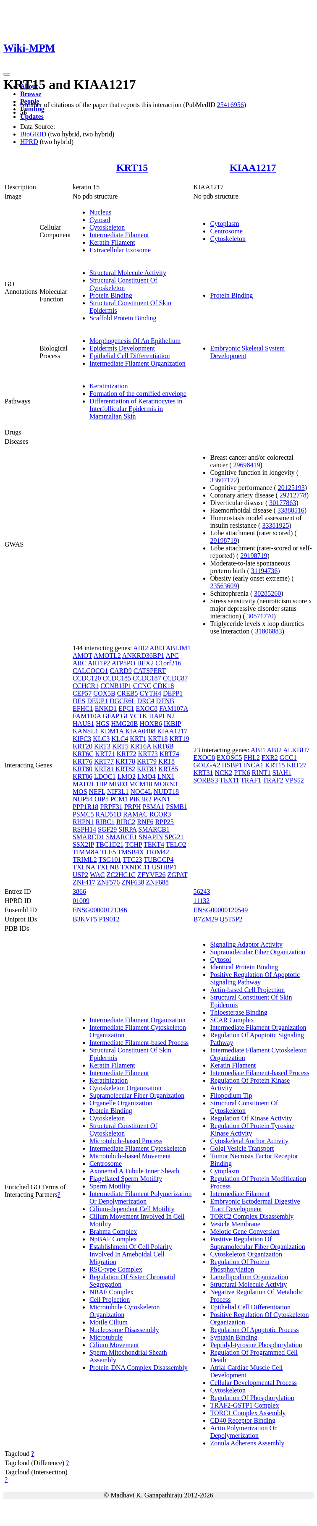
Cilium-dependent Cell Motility (132, 1208)
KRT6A (140, 746)
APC (171, 655)
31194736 (264, 570)
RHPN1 (83, 821)
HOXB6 (150, 723)
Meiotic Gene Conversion (244, 1231)
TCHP (133, 844)
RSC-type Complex (115, 1269)
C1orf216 (168, 663)
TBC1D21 (110, 844)
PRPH (132, 806)
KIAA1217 (253, 167)
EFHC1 (83, 708)
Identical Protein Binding (244, 967)
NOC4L (141, 791)
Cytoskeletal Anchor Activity (249, 1140)
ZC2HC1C (121, 874)
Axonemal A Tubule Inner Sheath (134, 1171)
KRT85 (168, 768)
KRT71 (105, 753)
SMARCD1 (89, 836)
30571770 (260, 616)
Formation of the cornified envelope (137, 393)
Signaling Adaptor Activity (246, 944)
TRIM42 (157, 852)
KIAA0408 (140, 731)
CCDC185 (116, 678)
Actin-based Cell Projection (247, 989)
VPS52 (294, 780)
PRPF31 (111, 806)
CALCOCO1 (90, 670)
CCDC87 (175, 678)
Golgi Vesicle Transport (242, 1148)
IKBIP (172, 723)
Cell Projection (109, 1299)
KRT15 (132, 167)
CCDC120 (87, 678)
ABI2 (140, 648)
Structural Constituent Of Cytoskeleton (123, 284)
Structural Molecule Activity (127, 272)
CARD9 (120, 670)
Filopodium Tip (231, 1095)
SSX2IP (83, 844)
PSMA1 (154, 806)
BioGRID (33, 134)
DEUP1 (97, 700)
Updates (32, 116)
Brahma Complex (113, 1231)
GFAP (110, 716)
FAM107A (173, 708)
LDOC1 (105, 776)
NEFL (97, 791)
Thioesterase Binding (238, 1012)
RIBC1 (105, 821)
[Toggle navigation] (6, 74)
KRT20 (82, 746)
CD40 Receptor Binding (242, 1420)
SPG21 (174, 836)
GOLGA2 (206, 765)
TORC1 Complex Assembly (248, 1412)
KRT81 (104, 768)
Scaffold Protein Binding (123, 318)
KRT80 (82, 768)
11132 (201, 900)
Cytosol (99, 219)
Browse (30, 93)
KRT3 (102, 746)
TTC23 (132, 859)
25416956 (230, 104)
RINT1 (261, 772)
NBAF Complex (111, 1292)
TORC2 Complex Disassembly (251, 1216)
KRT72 (126, 753)
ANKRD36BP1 (143, 655)
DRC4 (146, 700)
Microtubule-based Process (125, 1140)
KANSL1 (85, 731)
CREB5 (127, 693)
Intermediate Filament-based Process (139, 1042)
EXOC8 (147, 708)
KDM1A (111, 731)
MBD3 (118, 784)
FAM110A (87, 716)
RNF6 (145, 821)
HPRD (29, 141)
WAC (97, 874)
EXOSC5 (229, 757)
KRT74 (169, 753)
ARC (79, 663)
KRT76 (82, 761)
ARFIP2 (99, 663)
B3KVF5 (85, 919)
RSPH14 (84, 829)
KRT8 (166, 761)
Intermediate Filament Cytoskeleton (137, 1148)
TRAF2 (273, 780)
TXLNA (84, 867)
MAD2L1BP (90, 784)
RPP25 (164, 821)
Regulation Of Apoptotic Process (254, 1329)
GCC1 (288, 757)
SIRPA (127, 829)
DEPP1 (173, 693)
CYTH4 (150, 693)
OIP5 (101, 799)
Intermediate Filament (119, 234)
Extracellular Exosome (120, 250)
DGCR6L (123, 700)
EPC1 (126, 708)
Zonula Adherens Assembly (247, 1443)
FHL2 (251, 757)
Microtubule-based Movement (130, 1156)
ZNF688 (157, 882)
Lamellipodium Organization (249, 1276)
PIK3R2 (140, 799)
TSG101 (109, 859)
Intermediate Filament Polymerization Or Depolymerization (140, 1197)
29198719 (223, 540)
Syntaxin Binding (233, 1337)
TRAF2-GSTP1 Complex (244, 1405)
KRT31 (203, 772)
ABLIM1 (178, 648)
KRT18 (158, 738)
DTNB (165, 700)
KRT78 (125, 761)
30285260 (267, 593)
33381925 (275, 525)
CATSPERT (150, 670)
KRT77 (104, 761)
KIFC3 (82, 738)
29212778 (293, 495)
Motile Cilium (108, 1322)
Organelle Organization (120, 1103)
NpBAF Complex (113, 1239)
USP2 (80, 874)
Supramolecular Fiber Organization (136, 1095)
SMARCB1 (154, 829)
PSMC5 (83, 814)
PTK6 (242, 772)
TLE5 (108, 852)
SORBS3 (205, 780)
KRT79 (147, 761)
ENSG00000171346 (100, 910)
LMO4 (146, 776)
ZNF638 (132, 882)
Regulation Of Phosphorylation (252, 1397)
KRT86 (82, 776)
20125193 (291, 487)
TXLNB (108, 867)
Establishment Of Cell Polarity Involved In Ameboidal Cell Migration (130, 1254)
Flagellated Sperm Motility (125, 1178)
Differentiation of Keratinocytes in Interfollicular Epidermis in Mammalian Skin (135, 409)
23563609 (223, 585)
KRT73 (148, 753)
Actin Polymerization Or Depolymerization (243, 1431)
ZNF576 (108, 882)
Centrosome (226, 231)
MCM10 (140, 784)
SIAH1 (281, 772)
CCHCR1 (86, 685)
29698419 (246, 465)
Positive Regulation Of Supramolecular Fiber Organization (257, 1242)
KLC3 (101, 738)
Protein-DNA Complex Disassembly (138, 1367)
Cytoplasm (224, 223)
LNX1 (166, 776)
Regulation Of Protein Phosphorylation (239, 1265)
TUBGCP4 (158, 859)
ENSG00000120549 (220, 910)
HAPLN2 (162, 716)
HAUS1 (83, 723)
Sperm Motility (110, 1186)
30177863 (282, 502)
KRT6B (163, 746)
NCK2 (223, 772)
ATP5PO (123, 663)
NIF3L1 (118, 791)
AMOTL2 (107, 655)
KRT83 (147, 768)
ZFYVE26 (151, 874)
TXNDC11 (135, 867)
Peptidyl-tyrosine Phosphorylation (256, 1344)
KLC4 (119, 738)
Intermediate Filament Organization (137, 363)
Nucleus (100, 212)
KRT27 (297, 765)
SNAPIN (151, 836)
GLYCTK (134, 716)
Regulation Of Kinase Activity (251, 1118)
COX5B (104, 693)
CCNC (142, 685)
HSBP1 (232, 765)
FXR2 (270, 757)
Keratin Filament (112, 242)
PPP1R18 (85, 806)
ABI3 (157, 648)
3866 (79, 891)
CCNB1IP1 (115, 685)
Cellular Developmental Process (253, 1382)
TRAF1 (251, 780)
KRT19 (179, 738)
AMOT (82, 655)
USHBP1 (164, 867)
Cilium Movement (114, 1344)
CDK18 (163, 685)
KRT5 (120, 746)
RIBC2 (125, 821)
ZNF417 (84, 882)
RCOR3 (160, 814)
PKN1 (161, 799)
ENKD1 (106, 708)
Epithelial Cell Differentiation (129, 355)
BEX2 (145, 663)
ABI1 (258, 750)
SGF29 (107, 829)
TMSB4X (131, 852)
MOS (80, 791)
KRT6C (83, 753)
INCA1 (253, 765)
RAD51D (108, 814)
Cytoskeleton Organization (125, 1087)
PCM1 (119, 799)
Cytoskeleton (107, 227)
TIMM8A (86, 852)
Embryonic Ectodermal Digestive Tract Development (255, 1205)
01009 (81, 900)
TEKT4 (154, 844)
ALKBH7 (296, 750)
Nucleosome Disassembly (124, 1329)
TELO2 (176, 844)
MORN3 (166, 784)
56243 (201, 891)
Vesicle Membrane (235, 1224)
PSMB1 (176, 806)
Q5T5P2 (231, 919)
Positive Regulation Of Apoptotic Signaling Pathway (255, 978)
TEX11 (229, 780)
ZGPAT (177, 874)
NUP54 (83, 799)
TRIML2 (85, 859)
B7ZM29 (205, 919)
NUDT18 (166, 791)
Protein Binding (110, 295)
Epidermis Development (122, 348)
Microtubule (106, 1337)
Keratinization (108, 386)
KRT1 (138, 738)
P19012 (109, 919)
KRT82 (125, 768)
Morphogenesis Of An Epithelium (135, 340)
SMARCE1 (121, 836)
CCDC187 (147, 678)
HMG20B (124, 723)
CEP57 (82, 693)
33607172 (223, 480)
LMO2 (127, 776)
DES (79, 700)
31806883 (268, 631)
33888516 (291, 510)
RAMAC (135, 814)
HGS (102, 723)
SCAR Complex (232, 1019)
